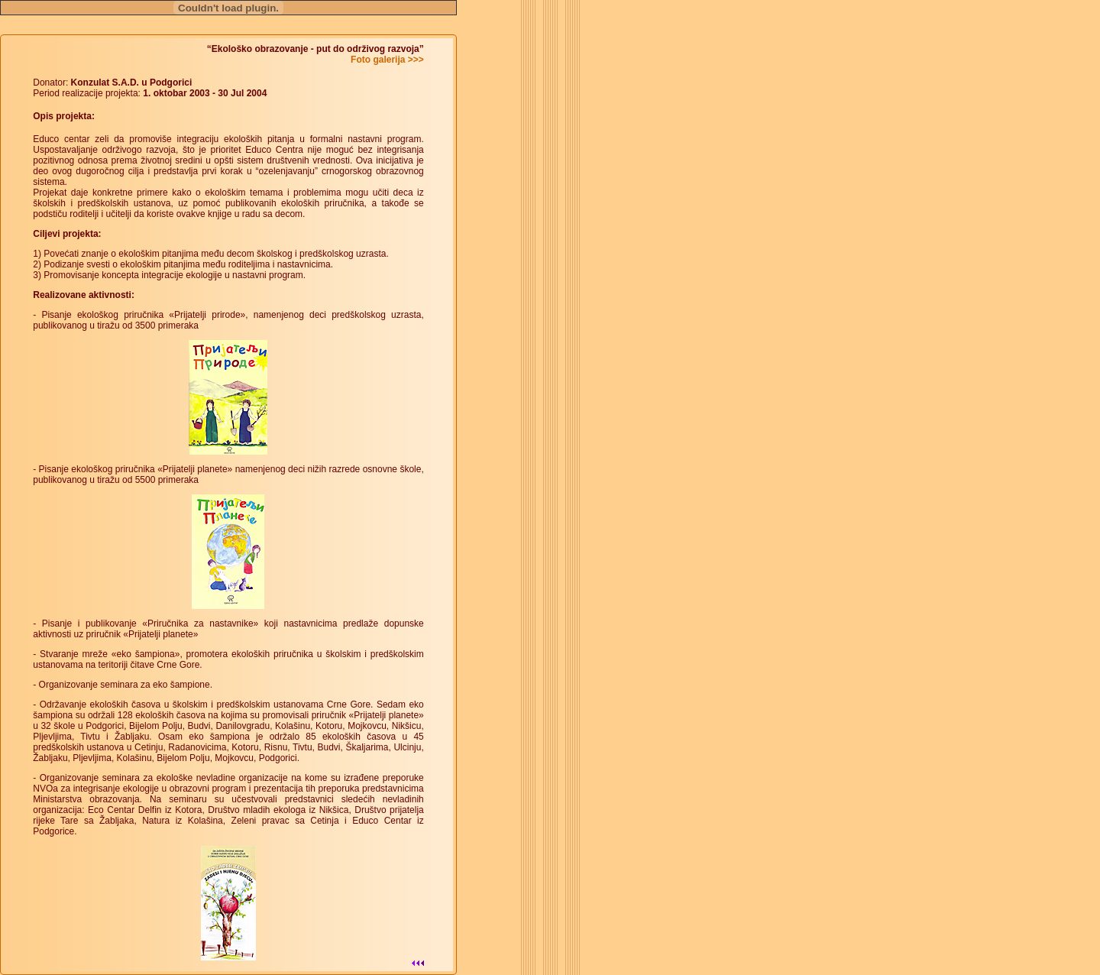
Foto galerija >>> (387, 59)
